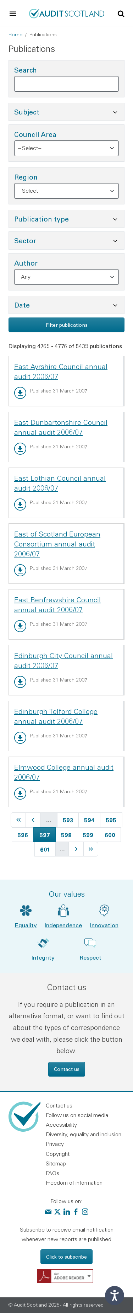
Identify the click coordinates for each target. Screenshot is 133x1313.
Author (26, 262)
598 (67, 833)
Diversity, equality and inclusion (83, 1134)
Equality (26, 925)
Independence (63, 925)
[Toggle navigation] (13, 13)
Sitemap (56, 1163)
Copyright (58, 1153)
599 (88, 833)
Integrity (43, 957)
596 (23, 833)
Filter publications (67, 324)
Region (26, 176)
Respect (90, 957)
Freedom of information (74, 1182)
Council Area (35, 134)
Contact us (66, 1069)
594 (90, 819)
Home (15, 34)
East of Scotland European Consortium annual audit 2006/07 (57, 543)
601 (46, 848)
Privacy (55, 1143)
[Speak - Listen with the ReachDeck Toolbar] (114, 1295)
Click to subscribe (66, 1256)
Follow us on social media (77, 1115)
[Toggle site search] (120, 13)
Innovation (104, 925)
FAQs (52, 1172)
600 (110, 833)
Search (25, 69)
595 (111, 819)
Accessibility (61, 1124)
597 (47, 833)
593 (69, 819)
